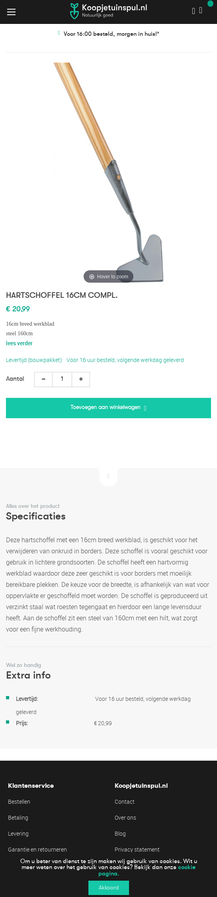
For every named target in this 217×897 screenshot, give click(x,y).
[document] (108, 874)
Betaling (18, 817)
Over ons (125, 817)
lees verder (19, 343)
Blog (120, 833)
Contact (125, 801)
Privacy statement (137, 849)
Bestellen (19, 801)
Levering (18, 833)
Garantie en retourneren (37, 849)
